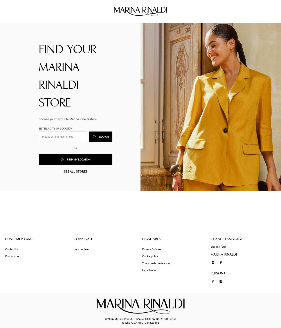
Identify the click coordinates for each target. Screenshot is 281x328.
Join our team (82, 249)
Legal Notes (149, 270)
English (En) (218, 246)
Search (101, 137)
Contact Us (11, 249)
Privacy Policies (151, 249)
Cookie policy (150, 256)
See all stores (75, 171)
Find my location (75, 160)
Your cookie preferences (156, 263)
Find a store (12, 256)
